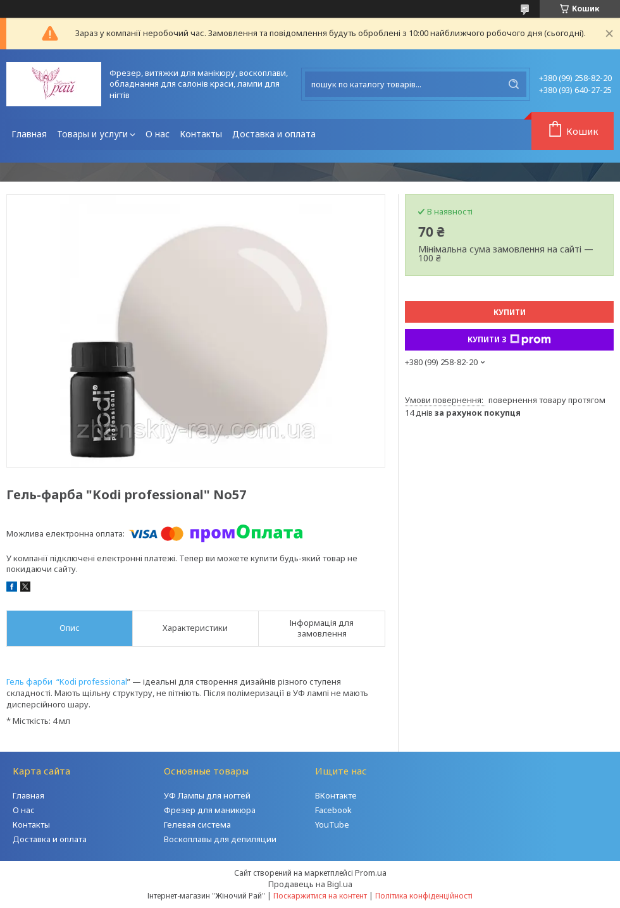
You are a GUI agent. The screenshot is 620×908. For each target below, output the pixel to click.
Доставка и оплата (274, 134)
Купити (509, 312)
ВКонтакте (336, 795)
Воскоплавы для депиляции (220, 839)
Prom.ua (371, 872)
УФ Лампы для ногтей (207, 795)
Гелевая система (197, 824)
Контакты (201, 134)
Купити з (509, 339)
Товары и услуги (92, 134)
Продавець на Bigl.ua (310, 884)
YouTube (332, 824)
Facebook (333, 810)
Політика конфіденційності (424, 895)
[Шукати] (513, 84)
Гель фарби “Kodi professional (66, 681)
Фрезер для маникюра (210, 810)
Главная (29, 134)
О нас (158, 134)
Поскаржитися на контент (320, 895)
